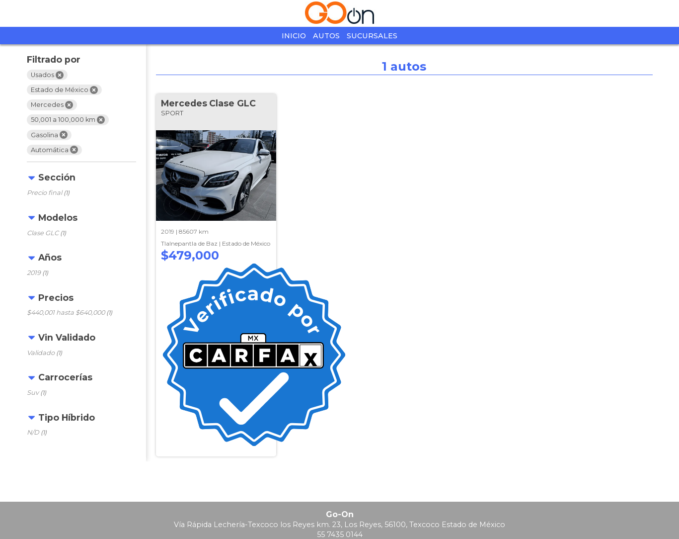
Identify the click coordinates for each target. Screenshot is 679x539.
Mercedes (52, 105)
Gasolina (49, 135)
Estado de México (64, 90)
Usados (47, 75)
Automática (54, 150)
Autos (326, 35)
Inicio (294, 35)
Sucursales (372, 35)
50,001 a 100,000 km (68, 120)
